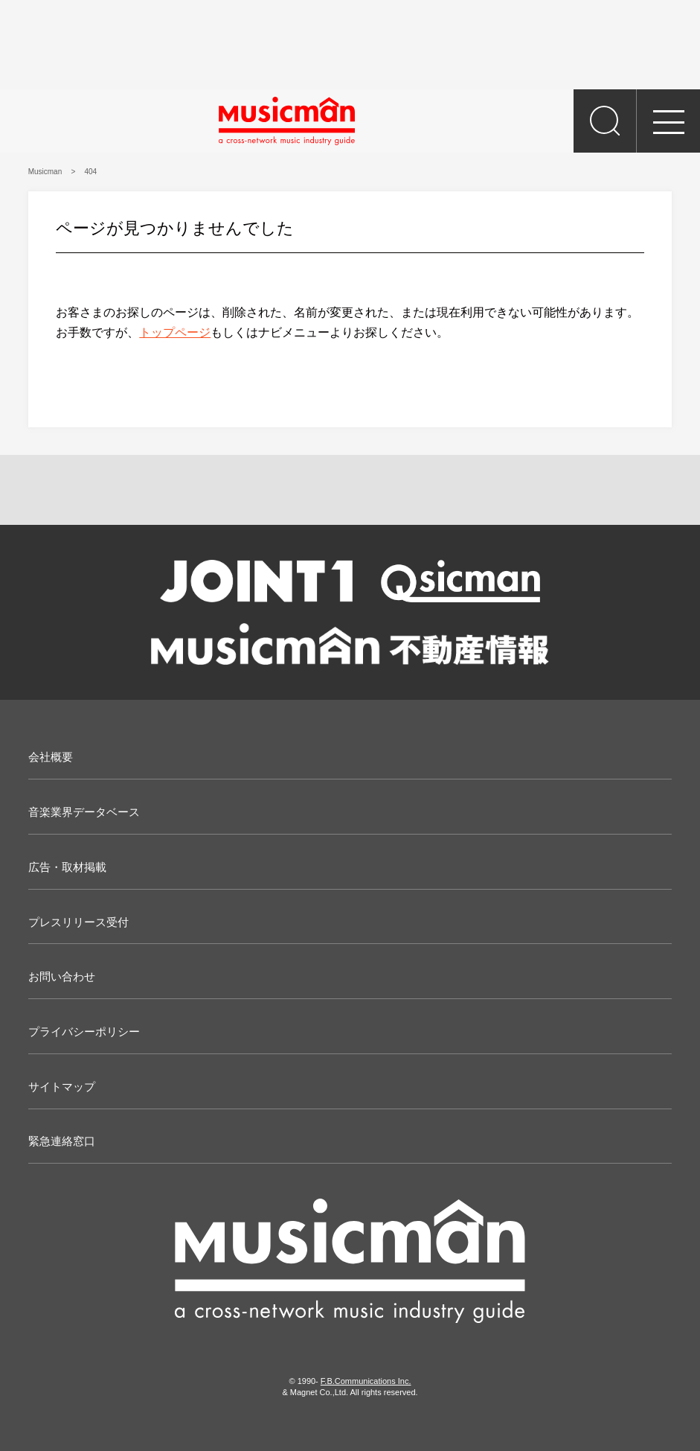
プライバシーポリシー (84, 1031)
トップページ (175, 332)
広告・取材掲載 (67, 867)
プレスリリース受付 (78, 922)
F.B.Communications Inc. (366, 1381)
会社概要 (50, 756)
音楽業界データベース (84, 812)
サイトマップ (61, 1086)
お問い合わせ (61, 976)
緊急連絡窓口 (61, 1141)
